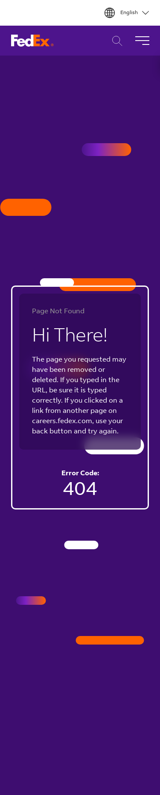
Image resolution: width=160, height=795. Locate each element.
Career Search (115, 40)
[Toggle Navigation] (142, 40)
